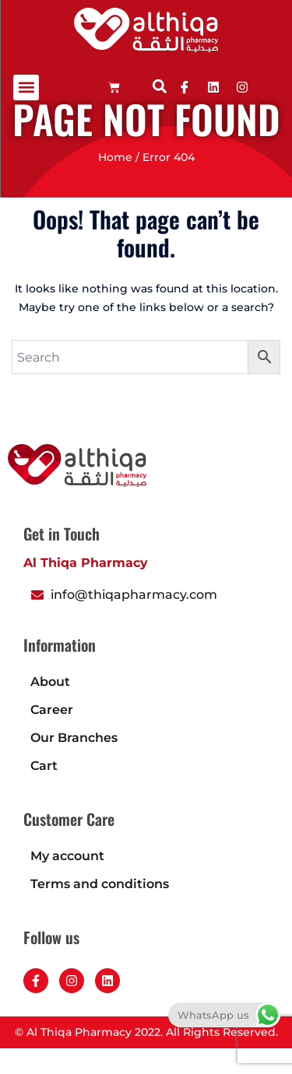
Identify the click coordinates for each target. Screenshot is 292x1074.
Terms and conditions (99, 909)
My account (67, 881)
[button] (26, 87)
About (50, 707)
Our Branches (74, 763)
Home (115, 183)
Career (51, 735)
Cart (44, 791)
